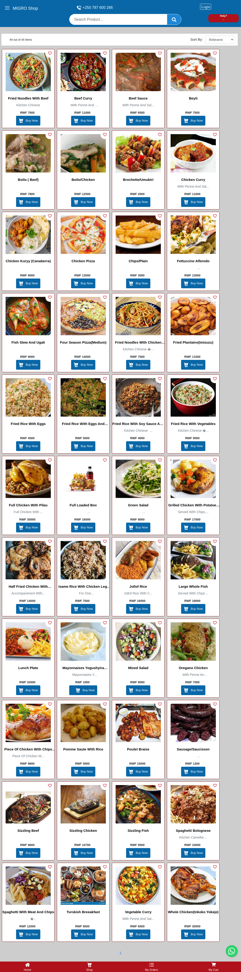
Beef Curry (83, 98)
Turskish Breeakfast (83, 912)
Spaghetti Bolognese (193, 831)
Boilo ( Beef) (28, 180)
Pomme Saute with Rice (83, 749)
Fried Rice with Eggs (28, 424)
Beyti (193, 98)
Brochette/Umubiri (138, 180)
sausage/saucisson (193, 749)
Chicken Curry (193, 180)
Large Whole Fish (193, 586)
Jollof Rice (138, 586)
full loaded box (83, 505)
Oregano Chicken (193, 668)
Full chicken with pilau (28, 505)
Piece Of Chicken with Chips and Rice (28, 750)
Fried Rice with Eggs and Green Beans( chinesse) (83, 424)
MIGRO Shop (25, 8)
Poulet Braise (138, 749)
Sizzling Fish (138, 831)
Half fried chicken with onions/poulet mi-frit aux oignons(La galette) (28, 587)
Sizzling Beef (28, 831)
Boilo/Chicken (83, 180)
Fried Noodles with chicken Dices (138, 343)
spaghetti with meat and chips (28, 912)
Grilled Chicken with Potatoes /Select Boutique (193, 506)
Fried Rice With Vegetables (193, 424)
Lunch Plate (28, 668)
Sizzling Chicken (83, 831)
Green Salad (138, 505)
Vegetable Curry (138, 912)
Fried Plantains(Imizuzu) (193, 342)
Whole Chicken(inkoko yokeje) (193, 912)
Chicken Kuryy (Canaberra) (28, 261)
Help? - (223, 17)
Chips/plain (138, 261)
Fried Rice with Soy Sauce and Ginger (138, 424)
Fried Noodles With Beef (28, 98)
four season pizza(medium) (83, 342)
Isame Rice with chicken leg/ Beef (83, 587)
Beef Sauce (138, 98)
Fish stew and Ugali (28, 342)
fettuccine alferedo (193, 261)
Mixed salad (138, 668)
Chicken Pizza (83, 261)
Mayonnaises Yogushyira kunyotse (83, 668)
